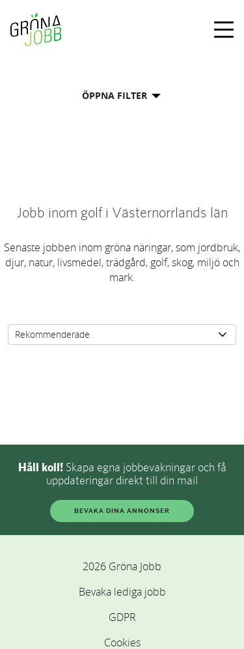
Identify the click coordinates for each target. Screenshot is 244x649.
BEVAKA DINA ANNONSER (122, 510)
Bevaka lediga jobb (122, 592)
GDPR (122, 617)
